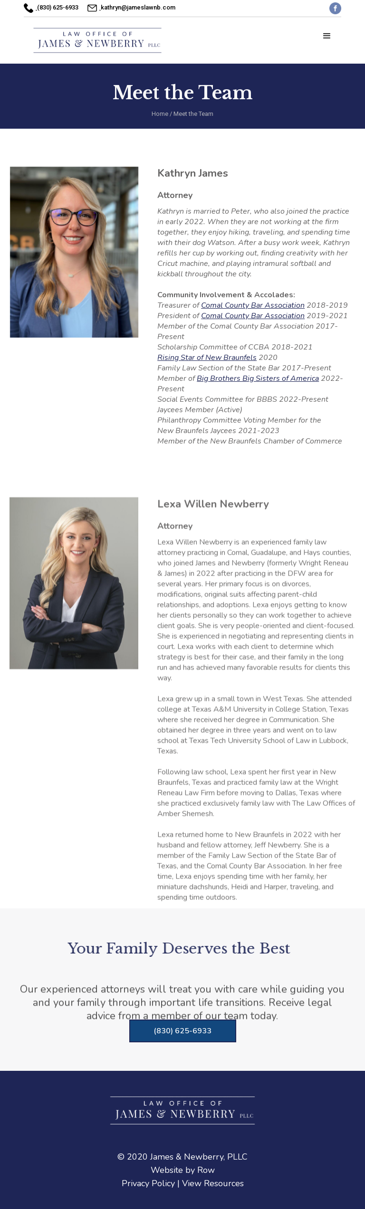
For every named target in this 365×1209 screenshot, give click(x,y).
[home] (97, 40)
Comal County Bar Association (253, 305)
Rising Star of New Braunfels (207, 357)
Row (206, 1170)
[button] (327, 36)
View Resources (213, 1183)
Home (160, 113)
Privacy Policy (148, 1183)
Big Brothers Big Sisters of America (258, 378)
